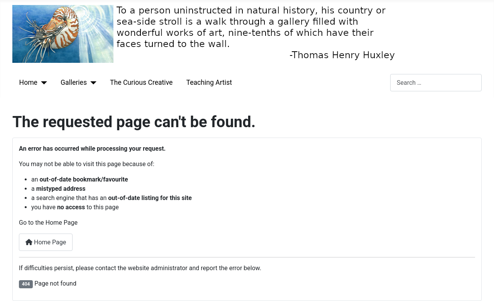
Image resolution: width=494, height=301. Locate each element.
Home (28, 82)
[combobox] (436, 82)
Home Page (45, 242)
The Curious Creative (141, 82)
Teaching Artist (209, 82)
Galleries (74, 82)
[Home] (42, 82)
